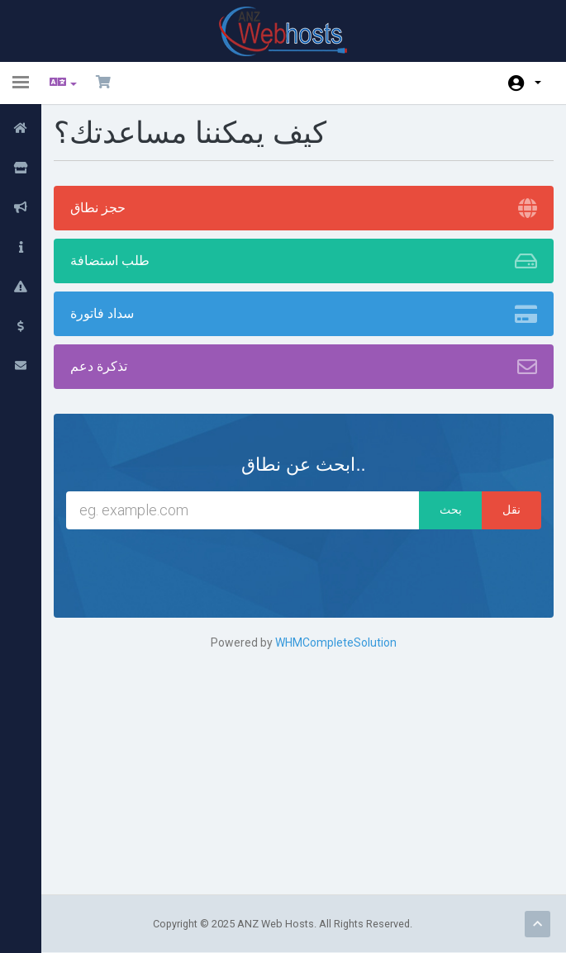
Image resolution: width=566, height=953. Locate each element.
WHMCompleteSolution (336, 642)
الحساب (538, 82)
